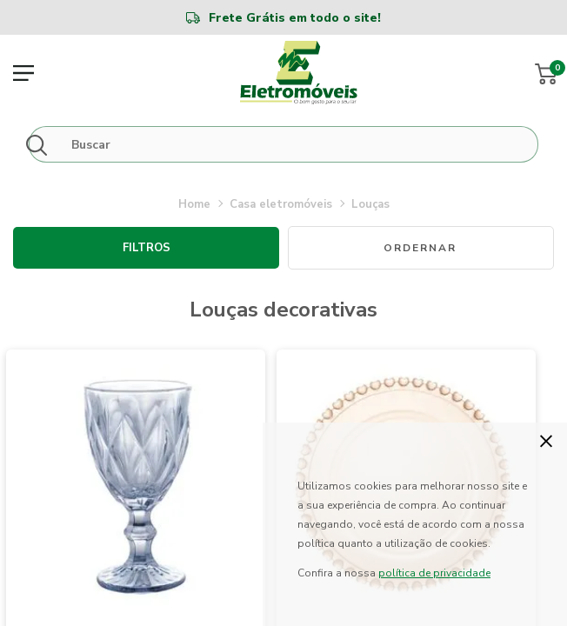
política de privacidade (434, 573)
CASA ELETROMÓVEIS (281, 204)
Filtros (146, 248)
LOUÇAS (370, 204)
